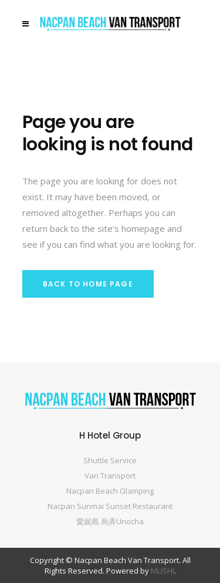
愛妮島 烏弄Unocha (110, 521)
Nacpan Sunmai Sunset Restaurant (110, 506)
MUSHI (162, 570)
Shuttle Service (110, 460)
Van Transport (110, 475)
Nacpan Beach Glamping (110, 491)
